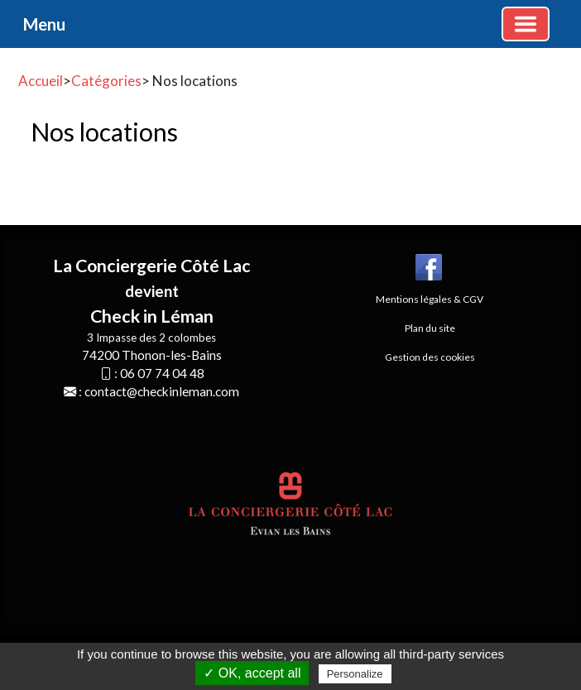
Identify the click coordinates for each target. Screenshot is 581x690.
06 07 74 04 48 (162, 373)
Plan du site (430, 328)
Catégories (106, 80)
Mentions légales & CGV (429, 299)
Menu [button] (44, 24)
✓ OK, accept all (252, 673)
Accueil (40, 80)
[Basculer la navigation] (526, 24)
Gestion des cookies (430, 357)
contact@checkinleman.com (161, 391)
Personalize (355, 674)
